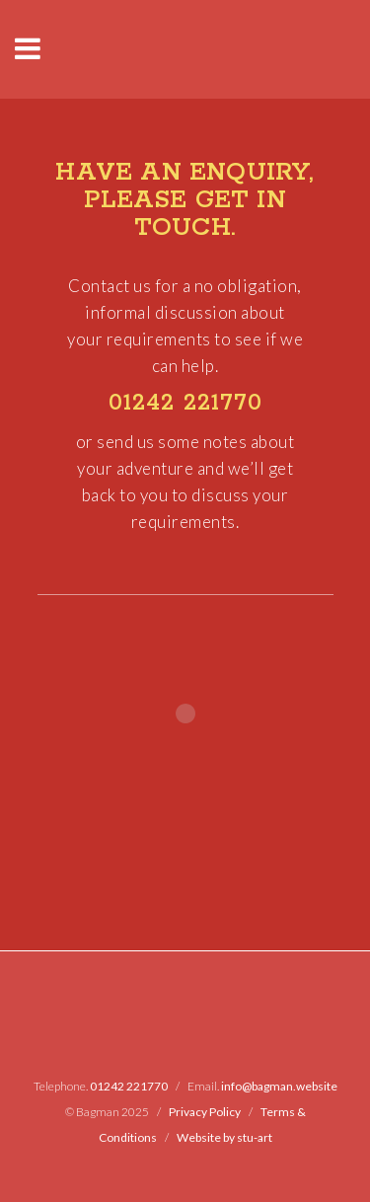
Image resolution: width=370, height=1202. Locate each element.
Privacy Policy (205, 1111)
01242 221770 (185, 403)
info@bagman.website (279, 1086)
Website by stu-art (224, 1137)
